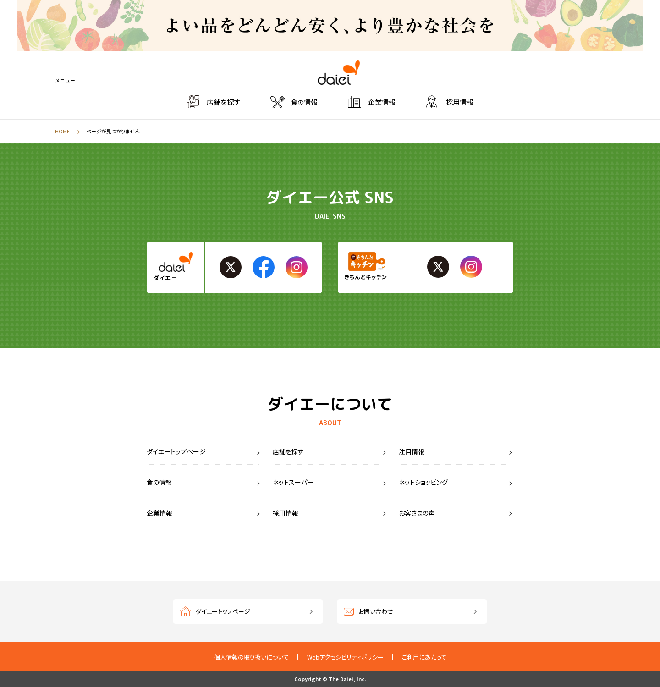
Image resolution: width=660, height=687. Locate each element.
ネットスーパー (293, 482)
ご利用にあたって (424, 657)
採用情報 (459, 102)
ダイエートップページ (176, 451)
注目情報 (411, 451)
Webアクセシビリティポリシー (345, 657)
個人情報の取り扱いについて (251, 657)
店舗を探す (223, 102)
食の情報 (304, 102)
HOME (62, 131)
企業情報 (382, 102)
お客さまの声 (417, 512)
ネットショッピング (423, 482)
